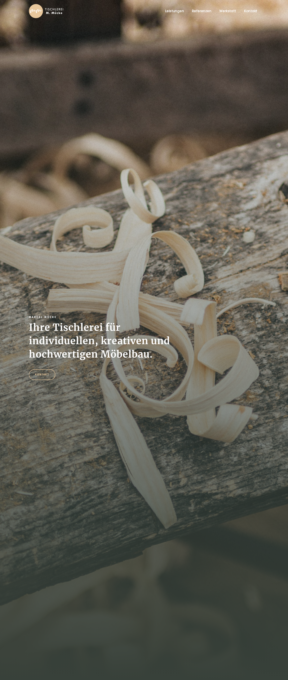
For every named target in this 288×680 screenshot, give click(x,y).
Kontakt (250, 11)
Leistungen (174, 11)
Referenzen (201, 11)
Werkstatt (227, 11)
